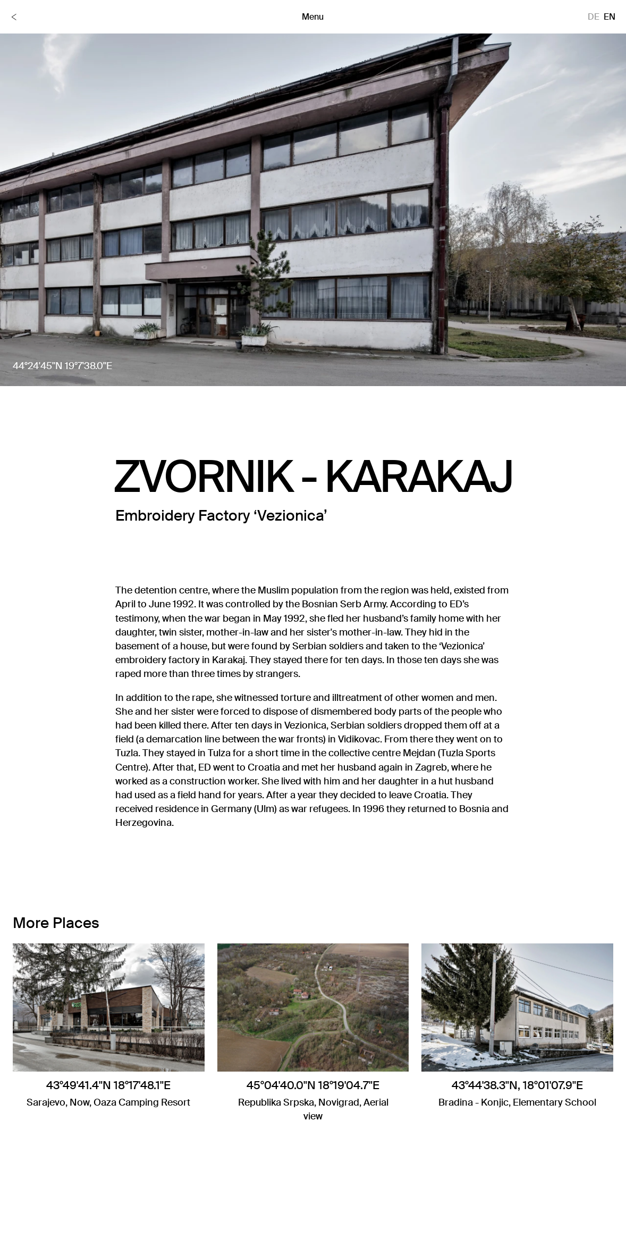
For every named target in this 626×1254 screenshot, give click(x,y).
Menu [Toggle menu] (313, 16)
